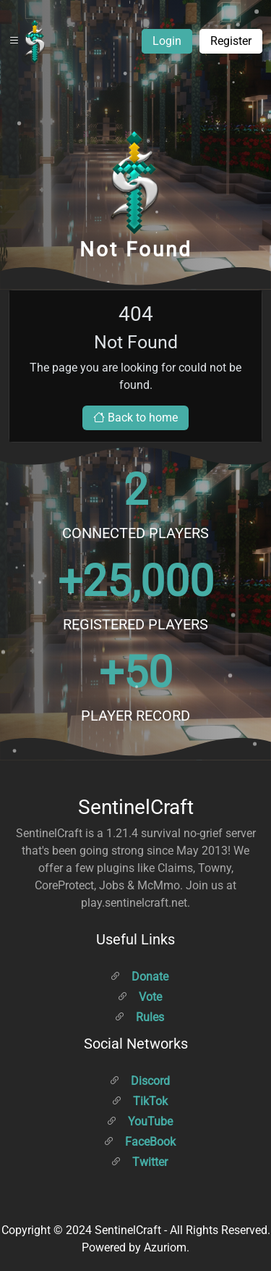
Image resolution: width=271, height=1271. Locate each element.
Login (166, 41)
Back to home (135, 417)
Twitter (139, 1162)
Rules (139, 1017)
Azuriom (165, 1247)
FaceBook (139, 1142)
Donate (139, 976)
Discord (139, 1081)
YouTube (139, 1121)
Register (230, 41)
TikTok (139, 1101)
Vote (139, 997)
